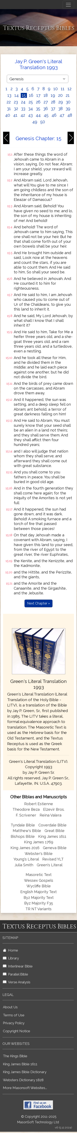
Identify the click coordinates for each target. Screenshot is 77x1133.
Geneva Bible (55, 848)
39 (68, 108)
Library (11, 958)
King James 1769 (38, 842)
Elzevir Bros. (53, 809)
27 (46, 102)
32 (16, 108)
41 (15, 115)
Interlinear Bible (18, 966)
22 (9, 102)
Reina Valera (50, 815)
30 (68, 102)
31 (9, 108)
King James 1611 (52, 836)
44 (38, 115)
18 (46, 95)
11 (63, 88)
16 (31, 95)
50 (42, 121)
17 (38, 95)
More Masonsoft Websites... (25, 1088)
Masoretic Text (39, 874)
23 (16, 102)
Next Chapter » (38, 603)
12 (69, 88)
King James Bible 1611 (20, 1064)
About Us (10, 1007)
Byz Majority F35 (38, 903)
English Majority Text (38, 892)
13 (9, 95)
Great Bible (54, 830)
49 (34, 121)
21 (68, 95)
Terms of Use (13, 1015)
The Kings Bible (15, 1056)
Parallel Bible (15, 974)
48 (69, 115)
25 (31, 102)
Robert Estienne (38, 804)
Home (10, 950)
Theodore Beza (26, 809)
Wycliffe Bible (38, 886)
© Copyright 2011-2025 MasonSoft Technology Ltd (38, 1119)
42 (23, 115)
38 (60, 108)
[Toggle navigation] (68, 5)
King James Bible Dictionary (24, 1072)
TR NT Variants (38, 909)
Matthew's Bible (27, 830)
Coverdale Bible (52, 825)
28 (53, 102)
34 (30, 108)
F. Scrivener (26, 815)
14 (16, 95)
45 (46, 115)
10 (55, 88)
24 (23, 102)
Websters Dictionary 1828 (23, 1080)
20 (60, 95)
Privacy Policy (13, 1023)
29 (60, 102)
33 (23, 108)
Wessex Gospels (38, 880)
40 (7, 115)
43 (30, 115)
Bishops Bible (23, 836)
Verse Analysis (16, 982)
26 (38, 102)
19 (53, 95)
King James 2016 (24, 848)
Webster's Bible (39, 853)
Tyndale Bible (23, 825)
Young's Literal (27, 859)
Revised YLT (53, 859)
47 (62, 115)
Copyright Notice (16, 1031)
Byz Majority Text (39, 897)
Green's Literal (49, 865)
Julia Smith (24, 865)
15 (24, 95)
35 (38, 108)
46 (54, 115)
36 (45, 108)
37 (53, 108)
